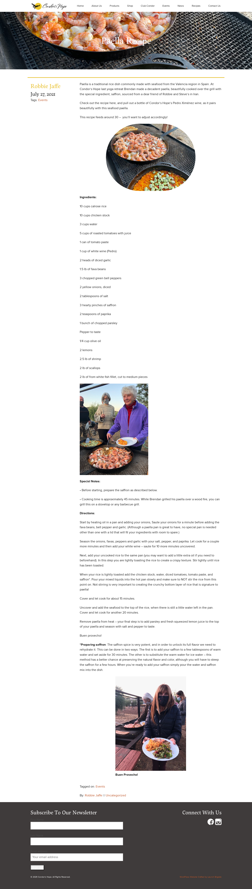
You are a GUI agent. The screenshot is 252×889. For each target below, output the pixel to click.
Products (114, 5)
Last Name (37, 835)
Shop (130, 5)
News (181, 5)
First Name (37, 819)
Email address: (77, 855)
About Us (97, 5)
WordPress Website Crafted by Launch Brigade (200, 877)
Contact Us (214, 5)
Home (80, 5)
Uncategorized (116, 795)
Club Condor (148, 5)
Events (166, 5)
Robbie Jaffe (93, 795)
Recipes (196, 5)
